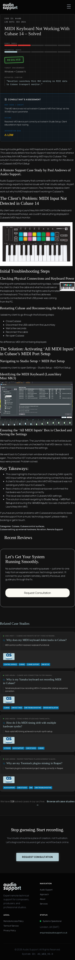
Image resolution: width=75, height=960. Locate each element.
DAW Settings (17, 708)
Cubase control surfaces (32, 526)
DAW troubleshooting (32, 708)
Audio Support (10, 174)
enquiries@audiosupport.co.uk (53, 932)
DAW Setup (45, 664)
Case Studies (31, 748)
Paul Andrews (57, 170)
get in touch (18, 520)
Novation (41, 529)
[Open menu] (69, 6)
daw (30, 788)
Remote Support (55, 529)
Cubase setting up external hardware (18, 529)
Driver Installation (50, 708)
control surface (10, 664)
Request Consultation (37, 593)
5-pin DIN (7, 748)
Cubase (15, 526)
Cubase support (33, 664)
